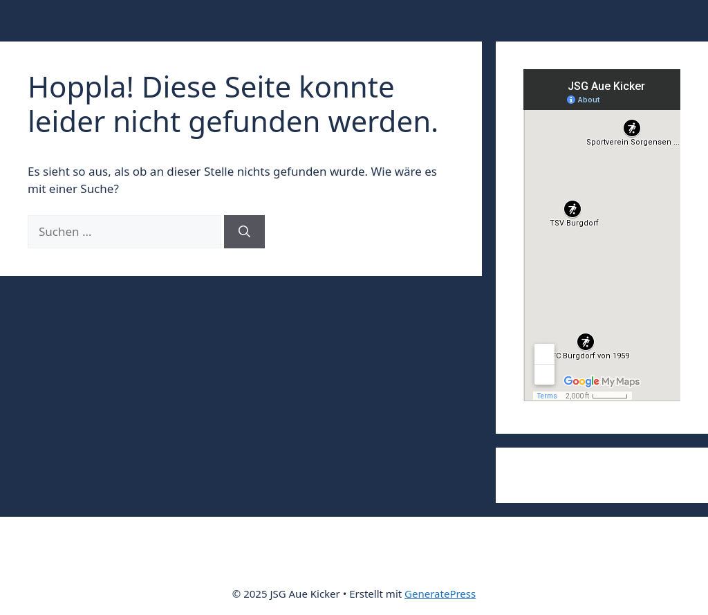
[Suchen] (244, 231)
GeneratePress (440, 593)
